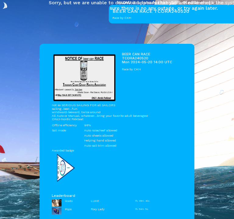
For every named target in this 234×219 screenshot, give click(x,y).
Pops (68, 209)
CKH (137, 69)
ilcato (69, 201)
